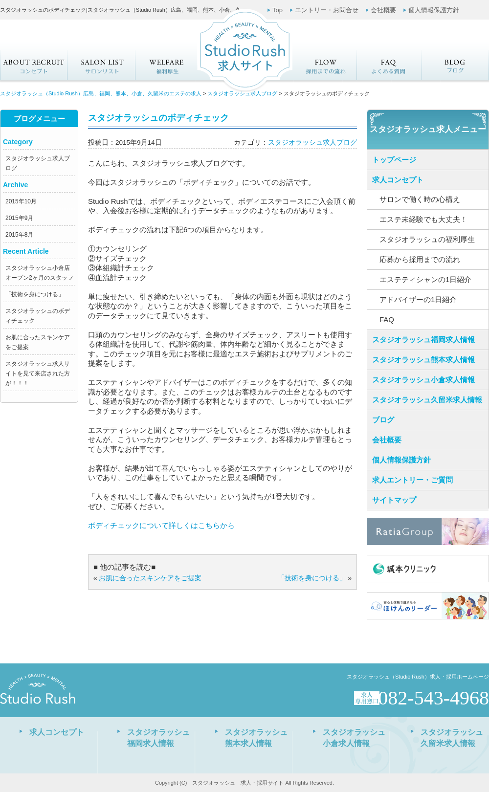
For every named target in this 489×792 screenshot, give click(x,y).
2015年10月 (21, 201)
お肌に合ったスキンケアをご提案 (150, 578)
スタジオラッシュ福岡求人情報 (423, 339)
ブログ (383, 420)
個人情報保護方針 (433, 10)
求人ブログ (455, 65)
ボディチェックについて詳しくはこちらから (161, 525)
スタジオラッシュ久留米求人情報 (427, 400)
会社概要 (383, 10)
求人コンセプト (33, 65)
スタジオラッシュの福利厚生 (167, 65)
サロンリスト (100, 65)
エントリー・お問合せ (326, 10)
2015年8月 (19, 234)
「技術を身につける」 (34, 294)
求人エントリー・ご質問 (412, 480)
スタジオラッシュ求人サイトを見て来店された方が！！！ (37, 373)
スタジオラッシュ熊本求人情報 (423, 359)
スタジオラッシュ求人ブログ (242, 93)
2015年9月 (19, 218)
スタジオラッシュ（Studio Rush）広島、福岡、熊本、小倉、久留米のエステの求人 (100, 93)
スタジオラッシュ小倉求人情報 (423, 379)
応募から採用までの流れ (325, 65)
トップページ (394, 159)
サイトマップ (394, 500)
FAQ (389, 65)
